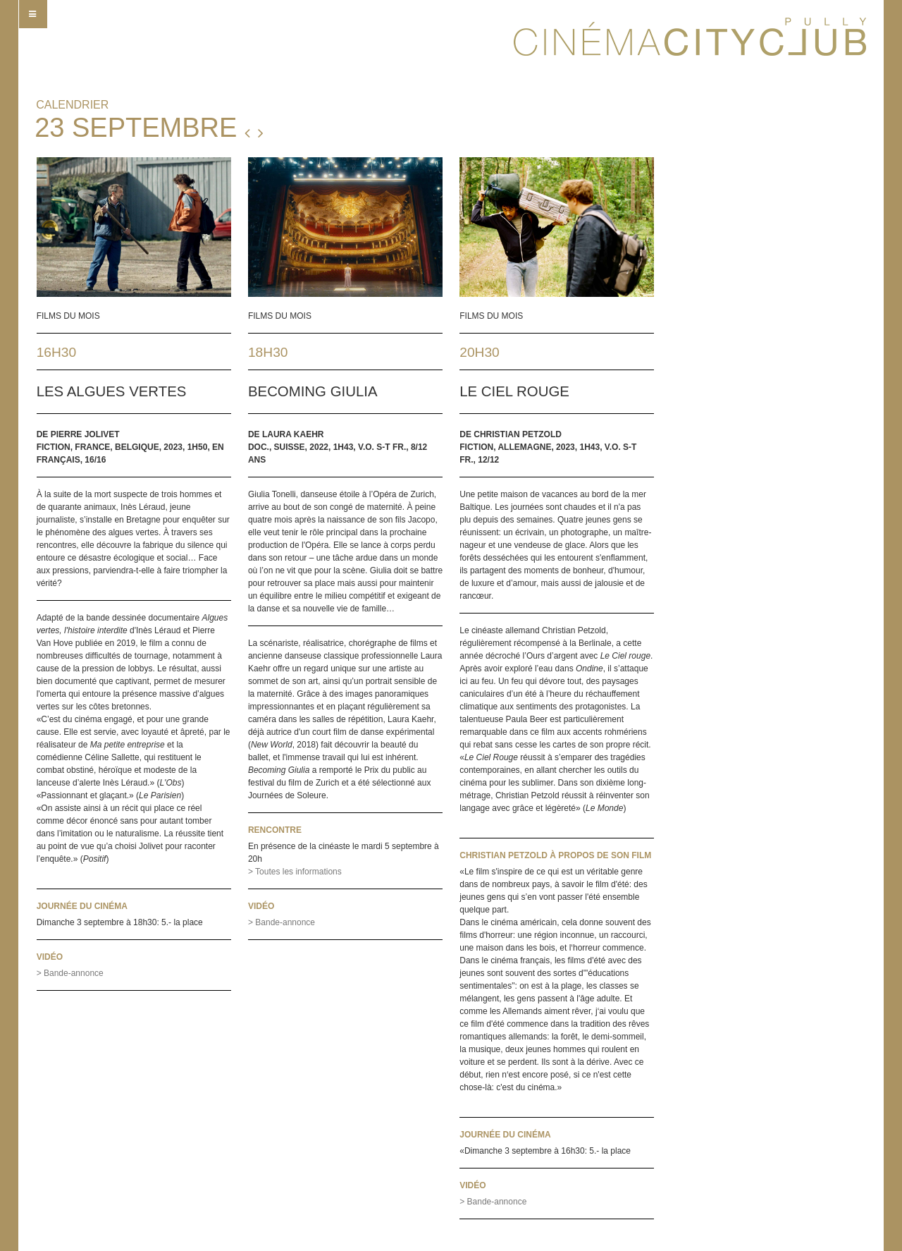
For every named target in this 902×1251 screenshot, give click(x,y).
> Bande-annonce (70, 973)
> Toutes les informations (295, 872)
